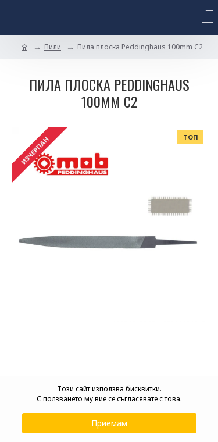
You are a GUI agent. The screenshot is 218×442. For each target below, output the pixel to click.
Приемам (109, 423)
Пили (52, 47)
